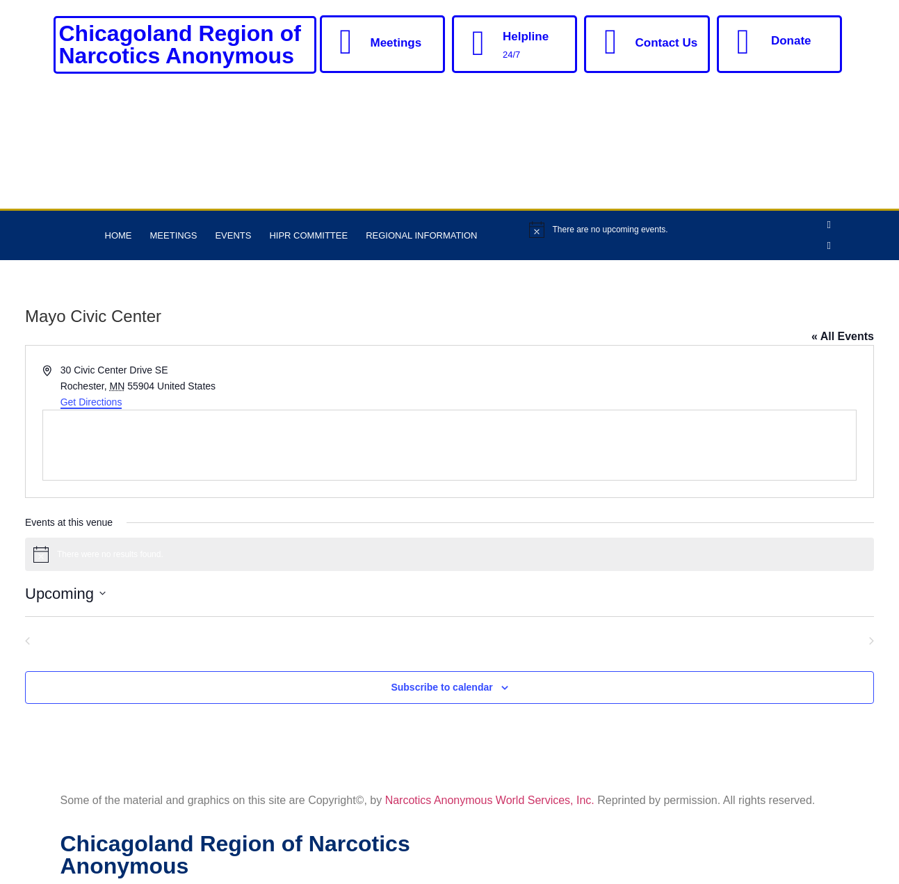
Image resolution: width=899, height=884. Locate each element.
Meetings (396, 42)
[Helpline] (478, 43)
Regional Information (421, 235)
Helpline (526, 36)
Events (233, 235)
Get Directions (91, 402)
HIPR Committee (308, 235)
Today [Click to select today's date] (449, 639)
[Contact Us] (610, 41)
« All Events (842, 336)
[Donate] (743, 41)
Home (118, 235)
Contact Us (666, 42)
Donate (791, 40)
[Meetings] (346, 41)
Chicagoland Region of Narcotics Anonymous (180, 44)
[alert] (671, 229)
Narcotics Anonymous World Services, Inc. (489, 800)
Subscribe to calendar (441, 687)
